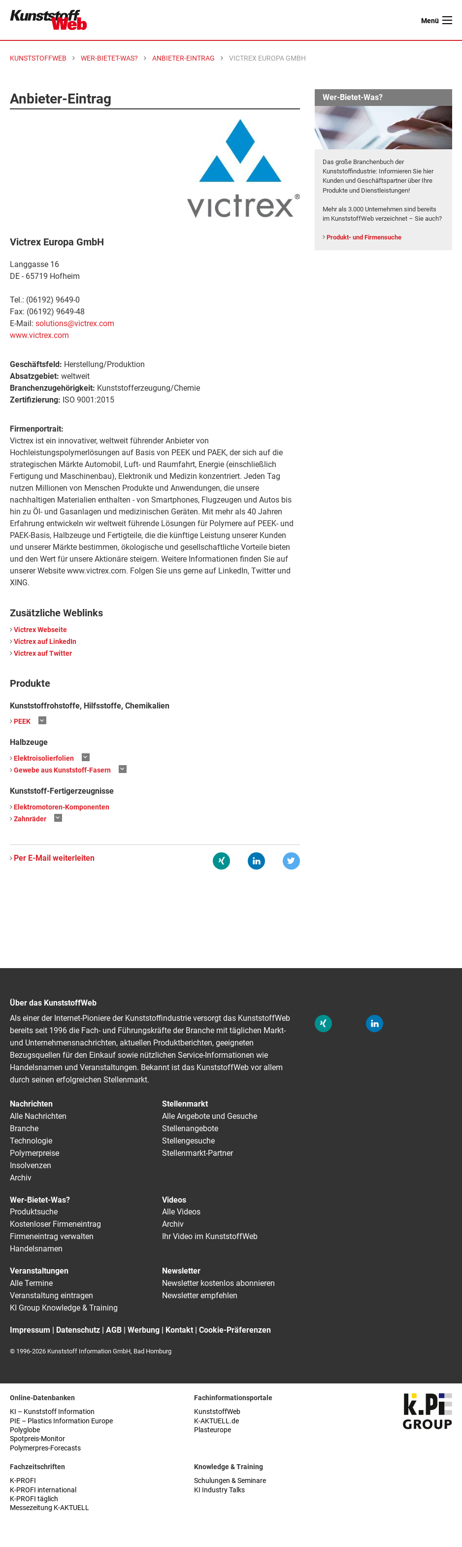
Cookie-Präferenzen (235, 1330)
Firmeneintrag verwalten (52, 1236)
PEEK (22, 721)
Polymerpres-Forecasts (45, 1448)
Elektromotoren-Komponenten (61, 807)
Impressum (30, 1330)
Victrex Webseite (40, 630)
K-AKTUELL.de (216, 1421)
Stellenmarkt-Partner (197, 1153)
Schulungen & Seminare (230, 1481)
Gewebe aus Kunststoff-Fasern (62, 770)
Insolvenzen (30, 1165)
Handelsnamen (36, 1248)
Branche (24, 1128)
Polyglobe (25, 1430)
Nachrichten (31, 1104)
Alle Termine (31, 1283)
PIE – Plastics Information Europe (61, 1421)
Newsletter (181, 1271)
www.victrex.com (39, 335)
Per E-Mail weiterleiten (54, 858)
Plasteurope (212, 1430)
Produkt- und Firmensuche (364, 237)
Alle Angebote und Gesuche (209, 1116)
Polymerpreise (34, 1153)
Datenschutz (78, 1330)
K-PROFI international (43, 1490)
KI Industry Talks (219, 1490)
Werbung (144, 1330)
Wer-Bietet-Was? (40, 1200)
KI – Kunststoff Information (52, 1412)
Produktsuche (34, 1211)
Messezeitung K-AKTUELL (49, 1508)
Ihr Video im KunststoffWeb (210, 1236)
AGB (114, 1330)
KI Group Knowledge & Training (64, 1307)
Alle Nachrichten (38, 1116)
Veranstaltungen (39, 1271)
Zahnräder (30, 819)
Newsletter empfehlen (199, 1295)
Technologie (31, 1140)
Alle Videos (181, 1211)
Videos (174, 1200)
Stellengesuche (188, 1140)
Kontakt (179, 1330)
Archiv (21, 1177)
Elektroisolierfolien (44, 758)
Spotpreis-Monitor (37, 1439)
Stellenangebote (190, 1128)
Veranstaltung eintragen (51, 1295)
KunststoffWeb (217, 1412)
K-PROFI (23, 1481)
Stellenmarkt (185, 1104)
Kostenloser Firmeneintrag (55, 1224)
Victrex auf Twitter (43, 653)
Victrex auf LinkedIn (45, 642)
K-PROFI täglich (34, 1499)
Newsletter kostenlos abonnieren (218, 1283)
